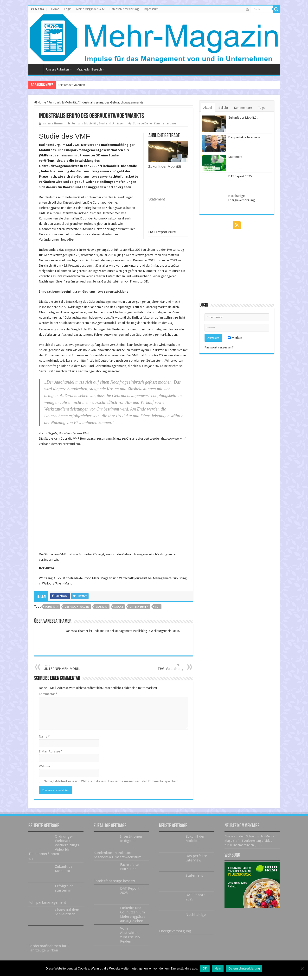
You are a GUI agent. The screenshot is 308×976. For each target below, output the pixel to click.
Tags (261, 107)
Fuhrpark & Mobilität (63, 102)
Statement (156, 199)
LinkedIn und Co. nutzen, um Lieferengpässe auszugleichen (132, 914)
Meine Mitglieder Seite (90, 9)
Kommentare (243, 107)
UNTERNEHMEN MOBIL (68, 667)
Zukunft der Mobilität (71, 85)
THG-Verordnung (158, 667)
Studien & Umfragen (111, 123)
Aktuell (207, 107)
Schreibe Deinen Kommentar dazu (154, 123)
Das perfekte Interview (244, 137)
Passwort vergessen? (219, 347)
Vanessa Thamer (53, 123)
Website (44, 766)
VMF (157, 606)
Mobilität (102, 606)
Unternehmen (138, 606)
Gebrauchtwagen (76, 606)
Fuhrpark (51, 606)
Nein (217, 968)
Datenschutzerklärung (124, 9)
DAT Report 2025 (162, 232)
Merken (235, 338)
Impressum (151, 9)
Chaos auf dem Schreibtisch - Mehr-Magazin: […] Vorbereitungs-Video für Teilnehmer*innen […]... (249, 841)
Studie (118, 606)
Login (67, 9)
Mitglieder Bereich (89, 69)
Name (44, 736)
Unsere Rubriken (57, 69)
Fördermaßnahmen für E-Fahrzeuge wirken (49, 948)
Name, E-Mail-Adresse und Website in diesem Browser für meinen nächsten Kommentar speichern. (111, 781)
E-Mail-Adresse (50, 751)
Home (55, 9)
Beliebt (223, 107)
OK (205, 968)
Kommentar (48, 694)
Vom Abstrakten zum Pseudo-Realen (130, 935)
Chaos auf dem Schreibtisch (67, 912)
